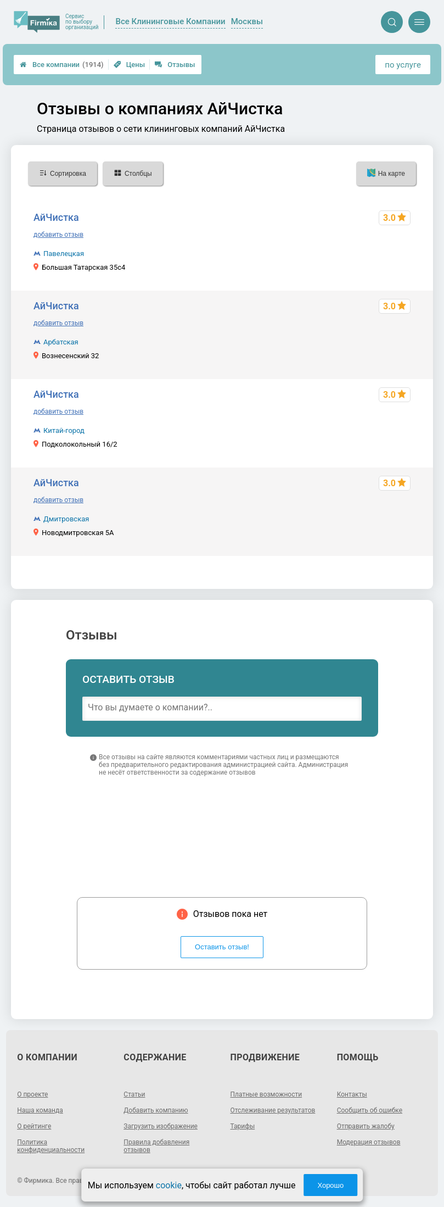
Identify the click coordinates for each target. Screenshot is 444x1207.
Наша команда (40, 1110)
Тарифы (243, 1126)
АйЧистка (56, 217)
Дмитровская (66, 519)
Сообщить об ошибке (369, 1110)
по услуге (403, 65)
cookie (169, 1185)
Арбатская (60, 342)
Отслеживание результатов (273, 1110)
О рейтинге (34, 1126)
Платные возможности (266, 1094)
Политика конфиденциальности (51, 1146)
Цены (129, 64)
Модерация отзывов (369, 1142)
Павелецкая (63, 253)
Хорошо (330, 1185)
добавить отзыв (58, 234)
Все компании (62, 64)
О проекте (32, 1094)
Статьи (134, 1094)
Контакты (352, 1094)
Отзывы (175, 64)
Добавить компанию (155, 1110)
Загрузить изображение (160, 1126)
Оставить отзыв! (222, 947)
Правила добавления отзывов (156, 1146)
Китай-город (64, 430)
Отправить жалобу (366, 1126)
